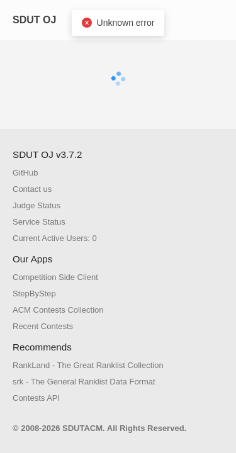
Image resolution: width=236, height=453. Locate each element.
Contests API (36, 398)
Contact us (32, 189)
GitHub (25, 172)
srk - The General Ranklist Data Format (84, 381)
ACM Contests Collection (58, 310)
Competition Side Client (55, 277)
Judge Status (36, 205)
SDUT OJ (34, 19)
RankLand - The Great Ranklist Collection (88, 365)
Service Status (39, 221)
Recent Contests (43, 326)
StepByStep (34, 293)
